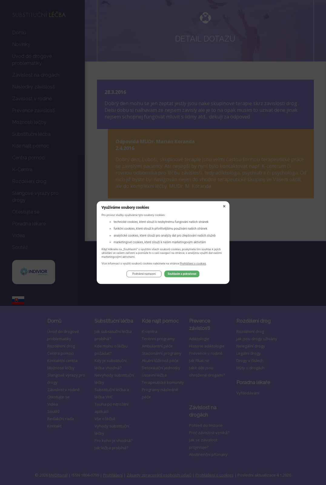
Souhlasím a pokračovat (182, 275)
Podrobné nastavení (144, 275)
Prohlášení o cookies (193, 264)
